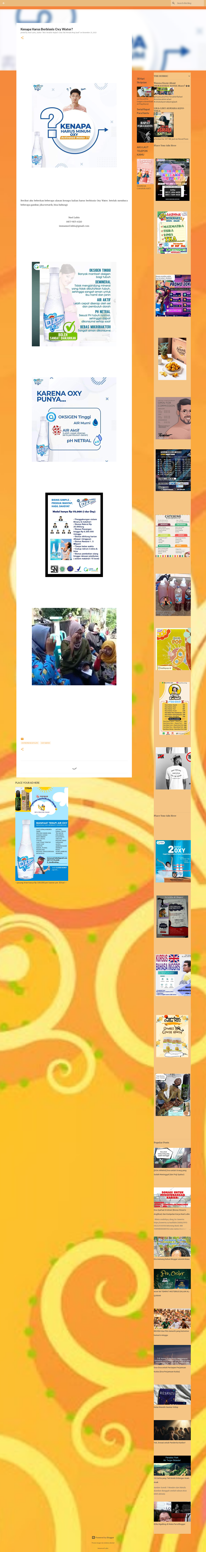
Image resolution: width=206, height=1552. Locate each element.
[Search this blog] (190, 3)
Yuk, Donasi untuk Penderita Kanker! (170, 1443)
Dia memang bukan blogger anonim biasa (171, 1259)
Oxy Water (45, 743)
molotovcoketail (109, 1543)
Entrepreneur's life (30, 743)
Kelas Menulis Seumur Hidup (166, 1407)
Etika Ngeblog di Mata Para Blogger (169, 1524)
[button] (22, 38)
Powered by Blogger (103, 1537)
